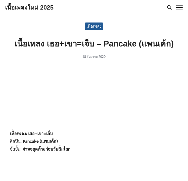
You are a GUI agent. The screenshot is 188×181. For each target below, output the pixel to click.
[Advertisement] (94, 96)
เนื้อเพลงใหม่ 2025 (29, 7)
